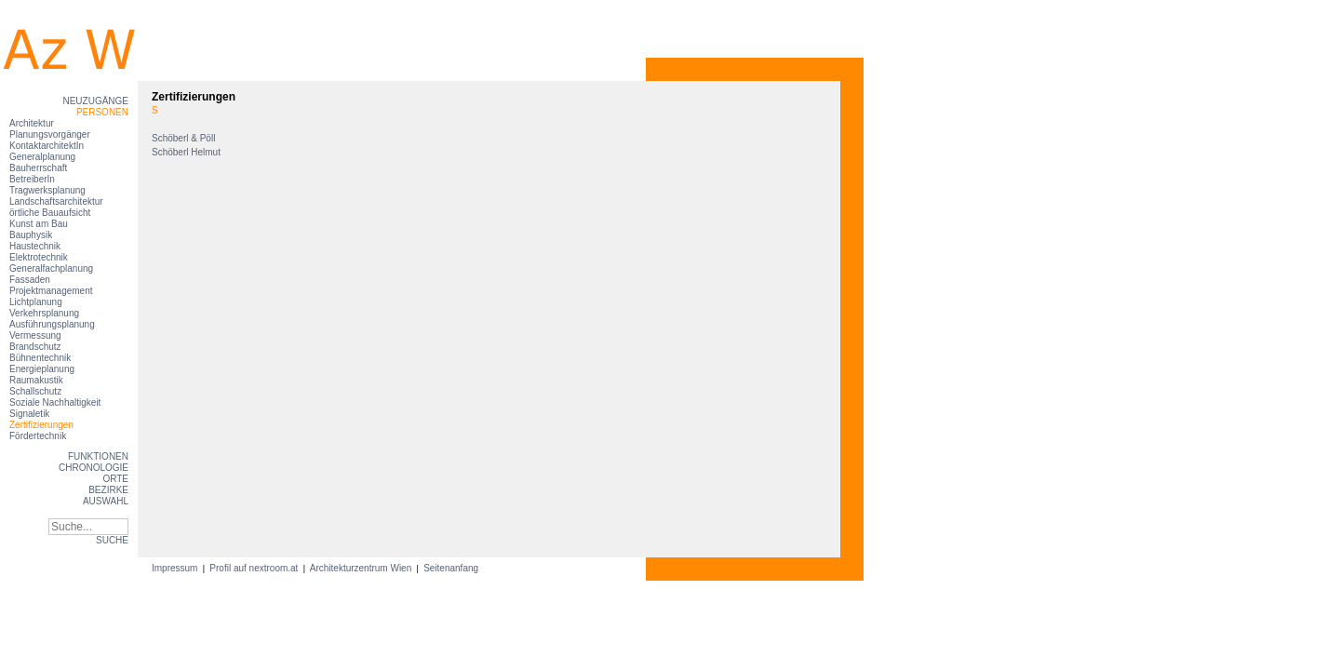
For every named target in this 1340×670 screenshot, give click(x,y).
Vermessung (35, 335)
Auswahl (105, 501)
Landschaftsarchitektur (56, 201)
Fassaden (29, 280)
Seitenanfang (451, 568)
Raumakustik (36, 380)
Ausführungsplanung (52, 324)
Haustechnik (34, 246)
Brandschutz (35, 347)
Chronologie (93, 467)
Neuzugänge (95, 101)
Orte (115, 479)
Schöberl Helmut (187, 152)
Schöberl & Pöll (185, 138)
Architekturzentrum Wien (361, 568)
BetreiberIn (32, 179)
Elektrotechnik (38, 257)
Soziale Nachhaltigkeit (54, 402)
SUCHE (112, 540)
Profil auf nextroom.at (255, 568)
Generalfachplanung (51, 268)
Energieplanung (41, 369)
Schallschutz (35, 391)
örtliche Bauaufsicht (49, 213)
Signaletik (29, 414)
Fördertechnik (37, 436)
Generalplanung (42, 157)
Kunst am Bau (38, 224)
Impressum (176, 568)
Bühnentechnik (40, 358)
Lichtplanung (35, 302)
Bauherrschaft (38, 168)
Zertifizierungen (41, 425)
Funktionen (98, 456)
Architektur (31, 123)
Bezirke (108, 490)
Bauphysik (30, 235)
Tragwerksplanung (47, 190)
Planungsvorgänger (49, 134)
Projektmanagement (51, 291)
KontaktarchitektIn (46, 146)
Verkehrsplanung (44, 313)
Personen (102, 112)
